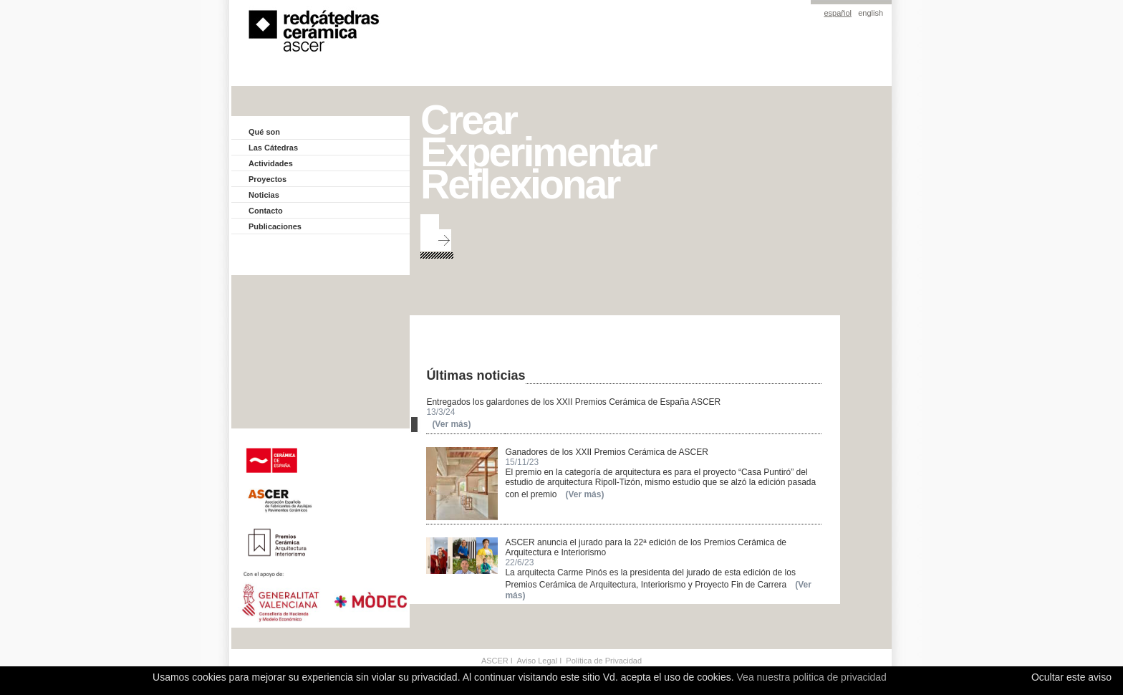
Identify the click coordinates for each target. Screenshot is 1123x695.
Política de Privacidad (604, 660)
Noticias (264, 195)
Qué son (264, 132)
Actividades (271, 163)
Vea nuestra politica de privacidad (812, 677)
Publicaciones (275, 226)
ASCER (495, 660)
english (870, 13)
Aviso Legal (536, 660)
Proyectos (267, 179)
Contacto (266, 210)
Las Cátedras (273, 147)
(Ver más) (451, 424)
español (838, 13)
